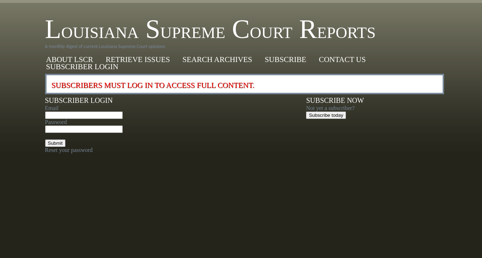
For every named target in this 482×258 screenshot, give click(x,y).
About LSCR (69, 59)
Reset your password (69, 150)
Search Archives (217, 59)
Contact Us (342, 59)
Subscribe (285, 59)
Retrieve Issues (138, 59)
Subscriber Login (82, 66)
